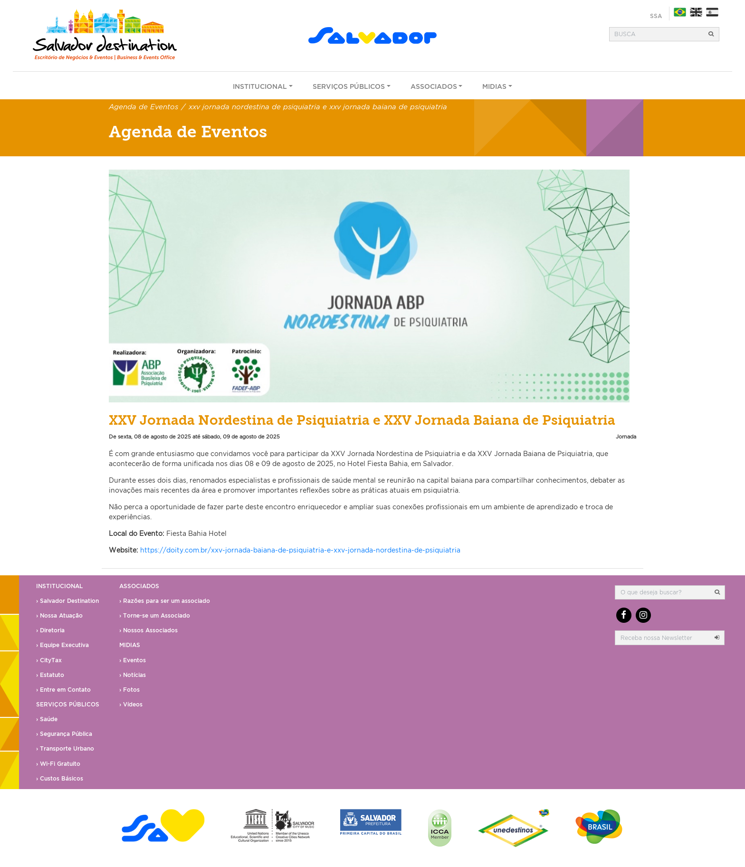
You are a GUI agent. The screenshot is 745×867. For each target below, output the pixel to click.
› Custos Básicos (59, 778)
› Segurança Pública (64, 734)
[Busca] (656, 34)
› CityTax (49, 660)
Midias (494, 86)
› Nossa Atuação (59, 615)
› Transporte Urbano (65, 748)
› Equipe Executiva (62, 645)
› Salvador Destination (67, 601)
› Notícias (132, 675)
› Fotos (129, 689)
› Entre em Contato (63, 689)
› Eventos (132, 660)
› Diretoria (50, 630)
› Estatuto (50, 675)
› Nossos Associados (148, 630)
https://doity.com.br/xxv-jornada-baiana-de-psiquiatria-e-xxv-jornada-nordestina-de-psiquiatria (300, 549)
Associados (434, 86)
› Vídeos (131, 704)
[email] (662, 637)
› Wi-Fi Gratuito (58, 764)
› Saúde (46, 719)
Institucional (260, 86)
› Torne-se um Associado (154, 615)
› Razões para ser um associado (164, 601)
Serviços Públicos (349, 86)
